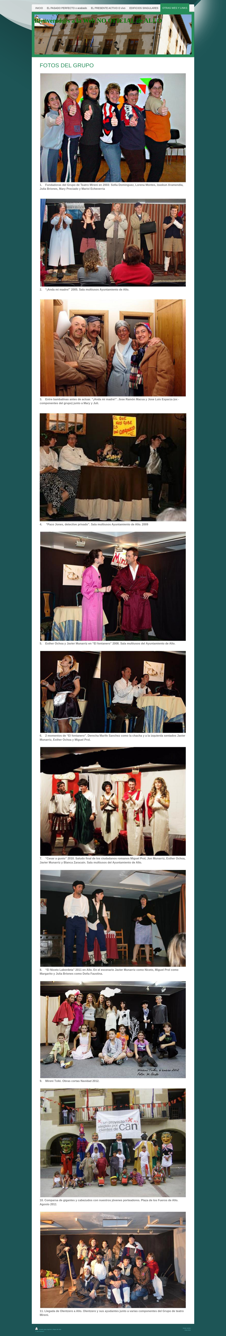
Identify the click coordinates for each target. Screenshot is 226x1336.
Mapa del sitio (57, 1329)
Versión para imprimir (43, 1329)
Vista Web (188, 1330)
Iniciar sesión (187, 1328)
